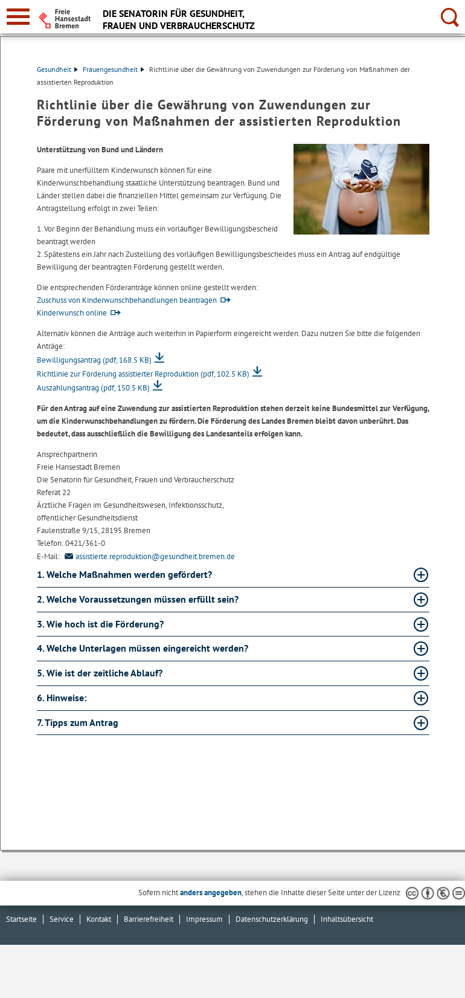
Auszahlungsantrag (93, 388)
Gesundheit (57, 69)
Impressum (204, 919)
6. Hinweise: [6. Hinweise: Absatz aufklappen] (63, 698)
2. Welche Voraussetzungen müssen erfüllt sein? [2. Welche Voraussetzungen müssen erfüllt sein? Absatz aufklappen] (139, 599)
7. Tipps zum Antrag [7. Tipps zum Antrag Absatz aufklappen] (79, 722)
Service (62, 919)
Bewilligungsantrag (94, 360)
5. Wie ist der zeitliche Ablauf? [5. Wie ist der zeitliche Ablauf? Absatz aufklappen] (101, 673)
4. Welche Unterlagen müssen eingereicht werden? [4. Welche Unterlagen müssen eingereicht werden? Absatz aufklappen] (144, 648)
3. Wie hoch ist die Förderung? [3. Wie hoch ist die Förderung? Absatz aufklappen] (101, 624)
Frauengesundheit (113, 69)
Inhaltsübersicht (347, 919)
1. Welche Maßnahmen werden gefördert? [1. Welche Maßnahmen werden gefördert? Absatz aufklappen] (125, 574)
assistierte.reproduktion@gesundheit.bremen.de (148, 556)
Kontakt (98, 919)
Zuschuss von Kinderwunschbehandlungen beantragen (127, 300)
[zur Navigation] (18, 16)
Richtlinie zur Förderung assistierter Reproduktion (143, 374)
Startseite (21, 919)
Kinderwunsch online (72, 313)
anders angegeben (211, 892)
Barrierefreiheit (148, 919)
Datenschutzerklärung (272, 919)
